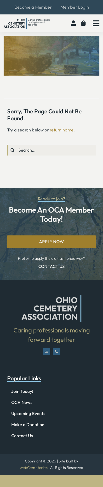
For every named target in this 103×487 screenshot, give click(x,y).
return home (62, 130)
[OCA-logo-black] (27, 20)
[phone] (56, 353)
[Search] (12, 150)
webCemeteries (34, 467)
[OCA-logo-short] (51, 299)
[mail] (46, 353)
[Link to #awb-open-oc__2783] (96, 23)
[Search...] (51, 150)
